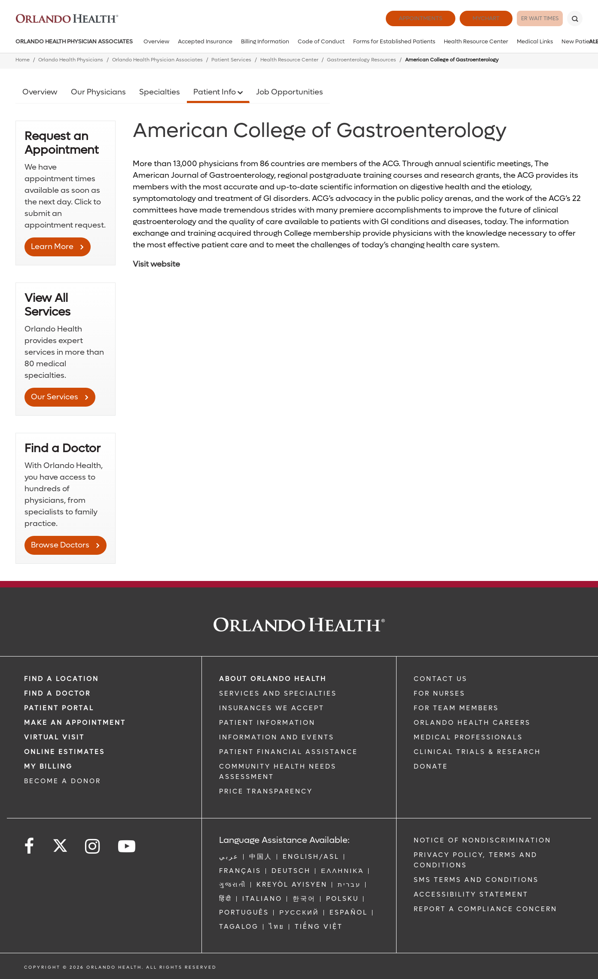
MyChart (466, 18)
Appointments (401, 18)
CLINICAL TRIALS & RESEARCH (477, 752)
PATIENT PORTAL (59, 708)
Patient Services (231, 60)
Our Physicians (98, 92)
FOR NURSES (439, 693)
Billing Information (265, 41)
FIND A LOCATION (61, 679)
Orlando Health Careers (472, 722)
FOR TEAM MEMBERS (456, 708)
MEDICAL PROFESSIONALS (468, 737)
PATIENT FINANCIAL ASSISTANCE (288, 752)
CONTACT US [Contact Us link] (440, 679)
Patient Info (215, 92)
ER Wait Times (530, 18)
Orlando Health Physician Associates (74, 41)
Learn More (52, 247)
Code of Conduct (321, 41)
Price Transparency (266, 791)
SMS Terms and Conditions (476, 880)
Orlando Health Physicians (70, 60)
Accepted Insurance (205, 41)
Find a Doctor (57, 693)
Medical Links (535, 41)
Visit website (156, 264)
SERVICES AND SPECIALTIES (278, 693)
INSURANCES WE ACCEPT (271, 708)
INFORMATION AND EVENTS (276, 737)
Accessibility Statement (471, 894)
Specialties (159, 92)
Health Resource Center (476, 41)
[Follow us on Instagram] (93, 846)
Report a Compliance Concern (485, 909)
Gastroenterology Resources (361, 60)
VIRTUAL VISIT (54, 737)
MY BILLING (48, 766)
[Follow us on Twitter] (60, 843)
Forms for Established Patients (394, 41)
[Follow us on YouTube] (127, 846)
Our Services (54, 397)
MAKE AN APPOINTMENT (75, 722)
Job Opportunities (289, 92)
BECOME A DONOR (62, 781)
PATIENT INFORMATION (267, 722)
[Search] (575, 18)
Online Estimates (64, 752)
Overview (156, 41)
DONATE (431, 766)
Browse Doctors (60, 545)
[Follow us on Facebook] (29, 846)
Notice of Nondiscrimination (482, 840)
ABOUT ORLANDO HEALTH (272, 679)
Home (22, 60)
